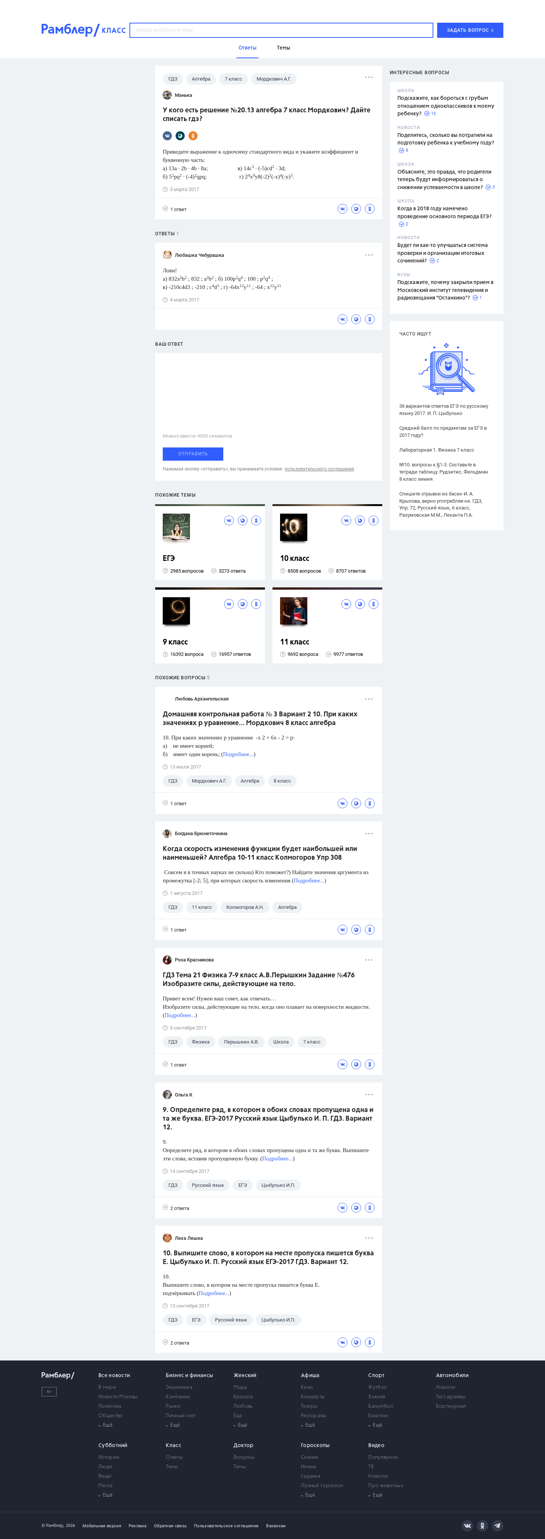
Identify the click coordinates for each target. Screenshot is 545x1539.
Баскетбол (380, 1406)
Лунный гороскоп (322, 1485)
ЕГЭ (169, 559)
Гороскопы (315, 1445)
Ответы (174, 1457)
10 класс (294, 559)
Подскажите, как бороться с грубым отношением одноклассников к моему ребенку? (445, 106)
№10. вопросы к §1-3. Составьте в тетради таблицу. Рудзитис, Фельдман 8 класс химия (443, 472)
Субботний (113, 1445)
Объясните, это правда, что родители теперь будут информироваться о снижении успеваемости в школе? (444, 179)
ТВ (371, 1466)
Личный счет (181, 1415)
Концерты (313, 1397)
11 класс (294, 642)
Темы (172, 1466)
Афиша (310, 1375)
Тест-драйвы (451, 1397)
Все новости (114, 1375)
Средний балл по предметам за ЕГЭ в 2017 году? (443, 431)
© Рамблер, (53, 1525)
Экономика (179, 1387)
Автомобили (452, 1375)
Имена (308, 1466)
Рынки (173, 1406)
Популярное (383, 1457)
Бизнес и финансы (189, 1375)
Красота (243, 1397)
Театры (309, 1406)
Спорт (376, 1375)
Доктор (244, 1445)
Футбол (377, 1387)
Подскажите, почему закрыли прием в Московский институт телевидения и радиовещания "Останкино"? (445, 290)
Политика (109, 1406)
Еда (238, 1415)
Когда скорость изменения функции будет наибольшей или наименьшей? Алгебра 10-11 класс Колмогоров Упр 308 (260, 853)
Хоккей (376, 1397)
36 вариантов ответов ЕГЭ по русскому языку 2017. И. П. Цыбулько (443, 409)
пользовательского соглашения (319, 469)
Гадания (310, 1476)
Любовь (243, 1406)
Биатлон (378, 1415)
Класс (173, 1445)
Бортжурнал (451, 1406)
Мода (240, 1387)
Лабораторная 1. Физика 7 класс (436, 450)
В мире (107, 1387)
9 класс (175, 642)
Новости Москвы (117, 1397)
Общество (110, 1415)
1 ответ (175, 209)
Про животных (385, 1485)
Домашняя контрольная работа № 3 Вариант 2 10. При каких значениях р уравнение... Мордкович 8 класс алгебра (260, 719)
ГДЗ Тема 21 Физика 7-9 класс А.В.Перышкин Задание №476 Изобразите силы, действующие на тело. (259, 980)
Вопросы (244, 1457)
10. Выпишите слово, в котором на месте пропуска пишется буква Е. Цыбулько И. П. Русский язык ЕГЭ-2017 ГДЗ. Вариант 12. (268, 1258)
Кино (307, 1387)
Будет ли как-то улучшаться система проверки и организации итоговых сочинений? (442, 253)
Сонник (309, 1457)
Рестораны (314, 1415)
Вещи (104, 1476)
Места (105, 1485)
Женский (245, 1375)
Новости (446, 1387)
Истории (108, 1457)
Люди (105, 1466)
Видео (376, 1445)
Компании (178, 1397)
